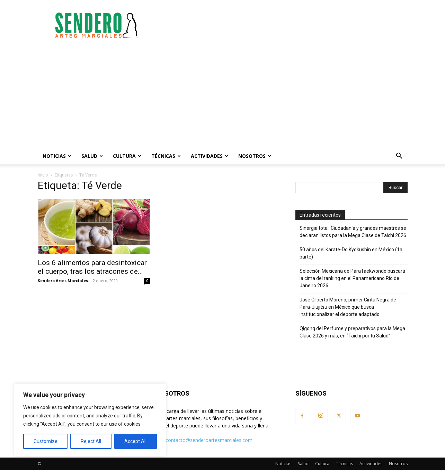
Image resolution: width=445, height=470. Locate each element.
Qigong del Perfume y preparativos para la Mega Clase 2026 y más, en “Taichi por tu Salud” (352, 332)
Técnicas (166, 156)
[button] (399, 156)
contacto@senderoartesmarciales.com (209, 440)
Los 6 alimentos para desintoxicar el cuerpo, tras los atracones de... (92, 267)
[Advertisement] (281, 25)
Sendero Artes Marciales (63, 280)
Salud (92, 156)
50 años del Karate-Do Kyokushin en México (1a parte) (351, 253)
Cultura (127, 156)
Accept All (135, 441)
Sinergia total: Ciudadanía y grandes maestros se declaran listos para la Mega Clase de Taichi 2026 (353, 231)
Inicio (43, 175)
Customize (45, 441)
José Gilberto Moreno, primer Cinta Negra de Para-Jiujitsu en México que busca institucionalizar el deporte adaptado (348, 307)
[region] (90, 419)
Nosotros (254, 156)
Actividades (209, 156)
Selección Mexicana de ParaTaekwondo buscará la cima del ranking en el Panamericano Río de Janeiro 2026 (352, 278)
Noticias (57, 156)
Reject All (91, 441)
